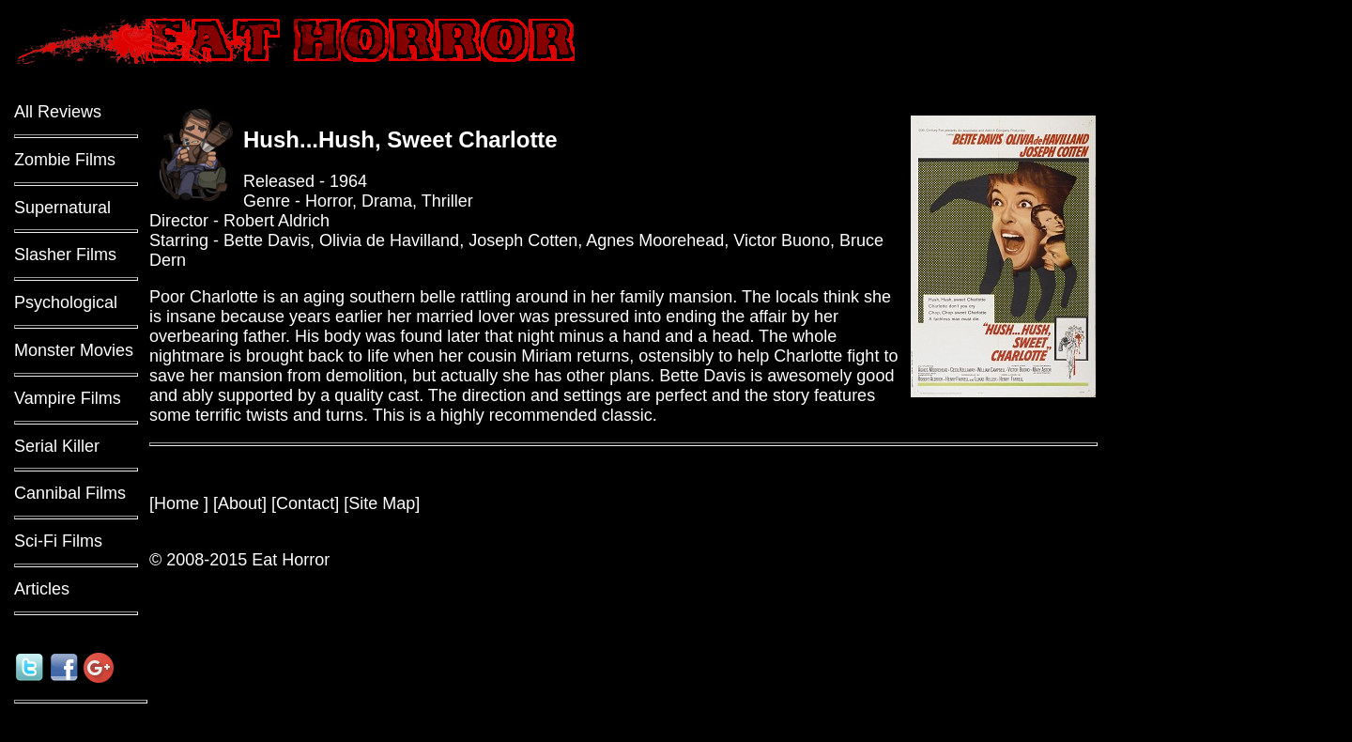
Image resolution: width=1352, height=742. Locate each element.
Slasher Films (65, 254)
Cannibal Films (70, 493)
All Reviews (57, 111)
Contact (305, 503)
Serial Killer (57, 446)
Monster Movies (73, 350)
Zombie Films (64, 159)
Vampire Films (67, 398)
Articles (41, 589)
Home (179, 503)
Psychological (65, 302)
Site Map (381, 503)
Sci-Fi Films (58, 541)
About (240, 503)
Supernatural (62, 207)
